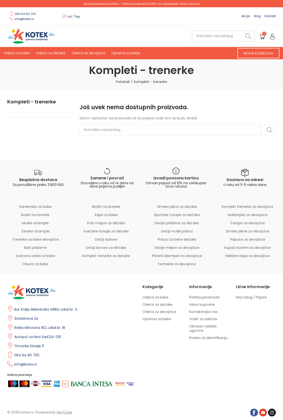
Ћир (77, 16)
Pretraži (247, 35)
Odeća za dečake (51, 53)
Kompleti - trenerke (31, 102)
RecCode (64, 412)
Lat (69, 16)
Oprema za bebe (125, 53)
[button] (258, 53)
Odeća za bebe (17, 53)
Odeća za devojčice (88, 53)
